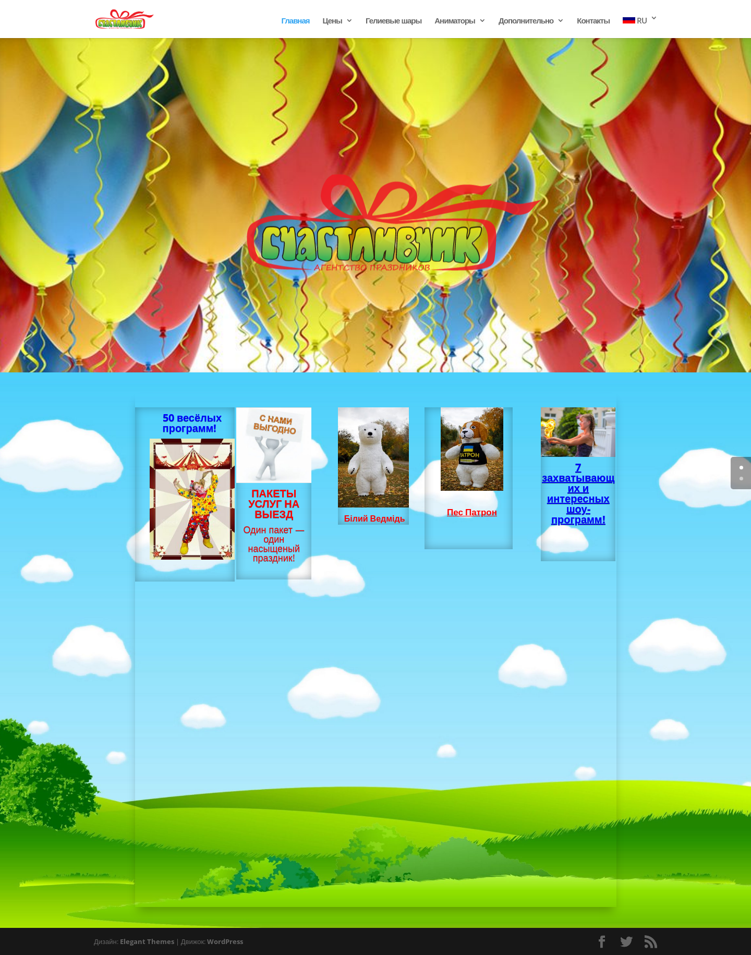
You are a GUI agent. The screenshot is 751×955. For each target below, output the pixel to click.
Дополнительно (526, 21)
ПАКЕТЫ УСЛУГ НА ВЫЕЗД (273, 503)
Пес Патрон (472, 512)
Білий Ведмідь (374, 518)
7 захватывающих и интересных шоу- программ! (578, 493)
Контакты (593, 21)
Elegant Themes (147, 941)
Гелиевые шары (393, 21)
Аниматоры (454, 21)
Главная (296, 21)
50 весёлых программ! (192, 422)
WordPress (225, 941)
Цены (332, 21)
